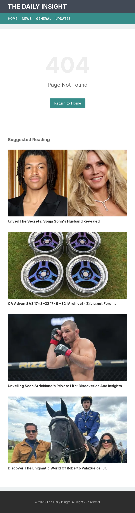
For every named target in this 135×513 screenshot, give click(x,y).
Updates (63, 18)
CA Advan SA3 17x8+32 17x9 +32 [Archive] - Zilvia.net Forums (62, 303)
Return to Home (67, 103)
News (27, 18)
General (43, 18)
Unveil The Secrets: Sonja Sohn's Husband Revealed (54, 221)
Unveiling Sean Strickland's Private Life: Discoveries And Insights (65, 386)
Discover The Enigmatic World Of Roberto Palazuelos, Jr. (57, 468)
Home (12, 18)
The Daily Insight (37, 6)
